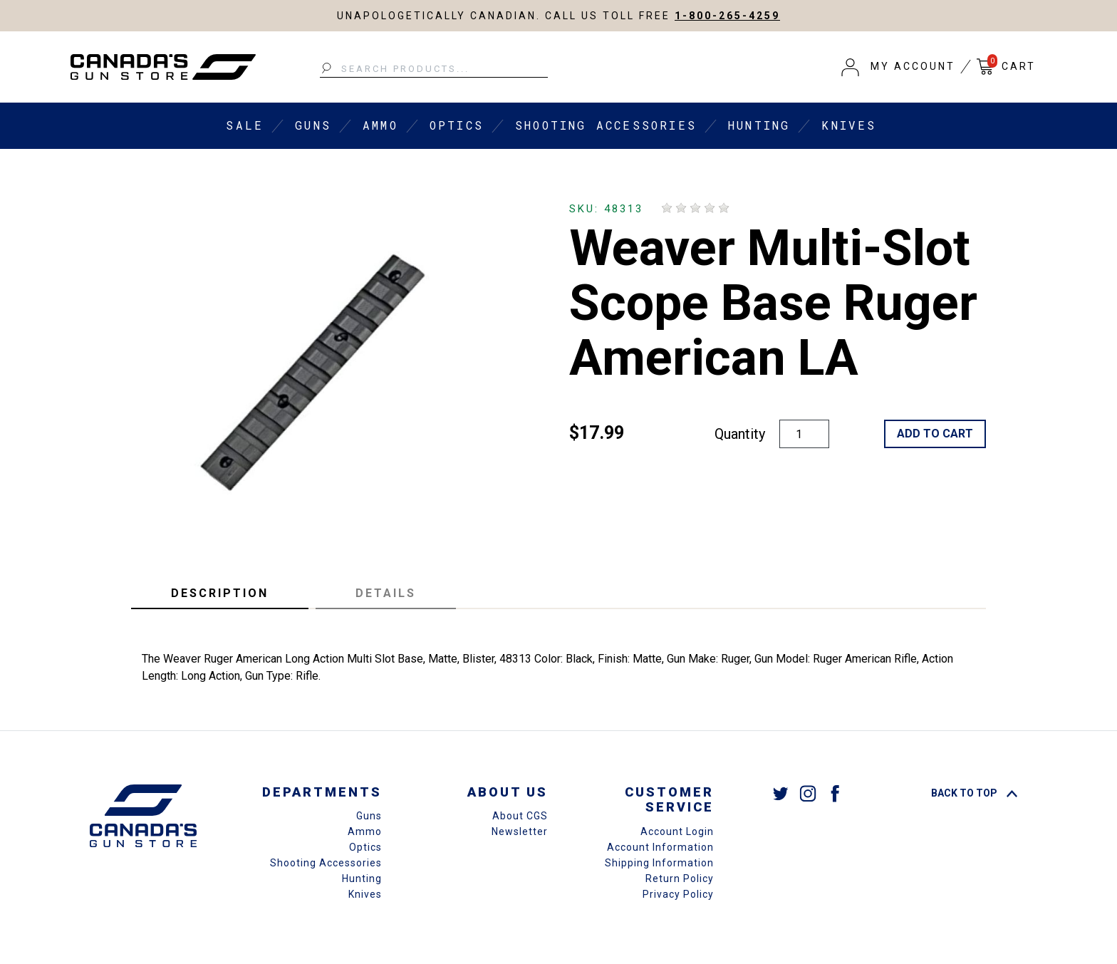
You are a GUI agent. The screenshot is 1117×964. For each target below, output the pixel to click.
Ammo (380, 125)
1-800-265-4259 (727, 15)
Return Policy (679, 878)
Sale (245, 125)
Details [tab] (385, 593)
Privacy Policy (678, 894)
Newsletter (520, 831)
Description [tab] (220, 593)
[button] (898, 67)
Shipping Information (659, 863)
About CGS (520, 816)
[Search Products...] (434, 69)
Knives (848, 125)
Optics (457, 125)
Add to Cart (935, 433)
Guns (313, 125)
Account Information (660, 847)
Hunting (759, 125)
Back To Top (974, 793)
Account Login (677, 831)
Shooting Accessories (606, 125)
